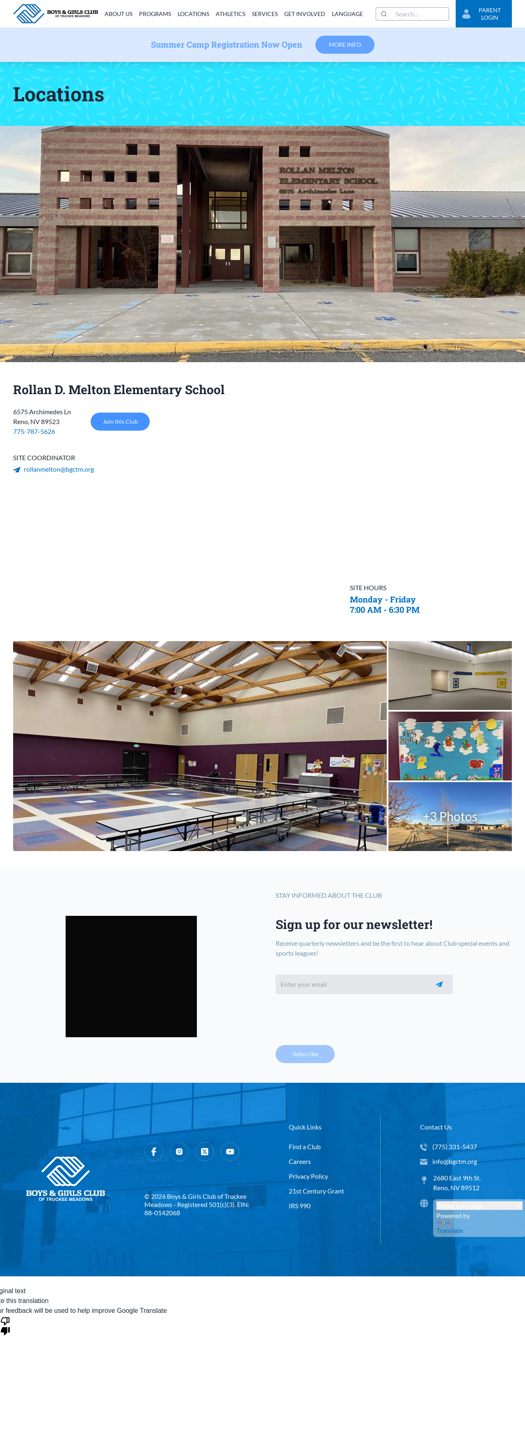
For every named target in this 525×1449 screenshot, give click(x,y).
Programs (155, 13)
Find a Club (305, 1146)
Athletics (230, 13)
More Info (345, 44)
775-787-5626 (34, 431)
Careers (300, 1161)
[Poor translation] (5, 1325)
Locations (193, 13)
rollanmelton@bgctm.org (53, 469)
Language (347, 13)
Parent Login (481, 14)
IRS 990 (299, 1205)
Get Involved (304, 13)
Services (265, 13)
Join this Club (120, 421)
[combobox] (412, 14)
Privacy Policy (308, 1176)
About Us (118, 13)
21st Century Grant (316, 1191)
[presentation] (338, 1017)
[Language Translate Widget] (479, 1205)
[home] (55, 13)
